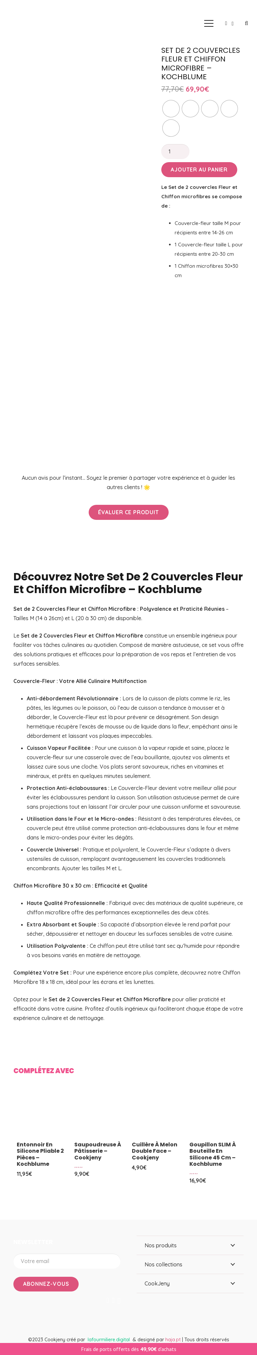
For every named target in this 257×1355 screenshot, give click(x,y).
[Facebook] (107, 1300)
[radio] (171, 108)
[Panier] (233, 23)
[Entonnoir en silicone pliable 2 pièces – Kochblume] (42, 1112)
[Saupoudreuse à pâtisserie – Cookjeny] (99, 1112)
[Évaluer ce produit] (129, 512)
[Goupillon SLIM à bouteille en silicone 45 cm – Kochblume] (214, 1112)
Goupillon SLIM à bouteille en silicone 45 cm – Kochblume (212, 1154)
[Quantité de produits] (175, 151)
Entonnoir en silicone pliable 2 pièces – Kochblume (40, 1154)
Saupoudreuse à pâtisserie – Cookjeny (97, 1151)
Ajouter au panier (199, 169)
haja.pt (173, 1340)
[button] (209, 23)
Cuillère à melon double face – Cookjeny (154, 1151)
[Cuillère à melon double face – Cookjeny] (157, 1112)
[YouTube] (113, 1300)
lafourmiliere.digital (109, 1340)
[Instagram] (118, 1301)
